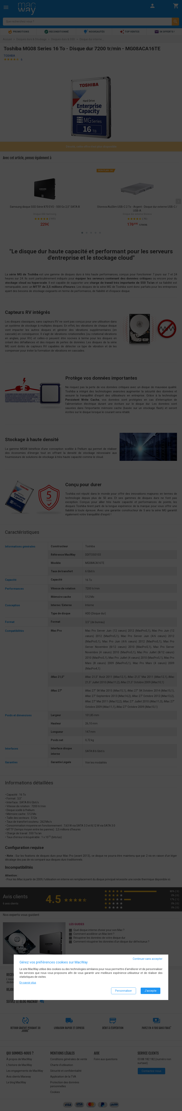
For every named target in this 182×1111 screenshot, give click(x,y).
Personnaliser (123, 990)
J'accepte (150, 990)
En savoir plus (28, 982)
